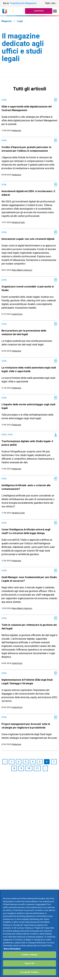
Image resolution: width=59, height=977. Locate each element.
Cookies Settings (29, 958)
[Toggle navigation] (55, 11)
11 (37, 768)
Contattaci (39, 11)
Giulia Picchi (17, 314)
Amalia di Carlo (18, 222)
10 (29, 768)
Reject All (29, 967)
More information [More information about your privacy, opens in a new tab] (12, 952)
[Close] (55, 897)
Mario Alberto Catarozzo (22, 270)
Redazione (16, 130)
